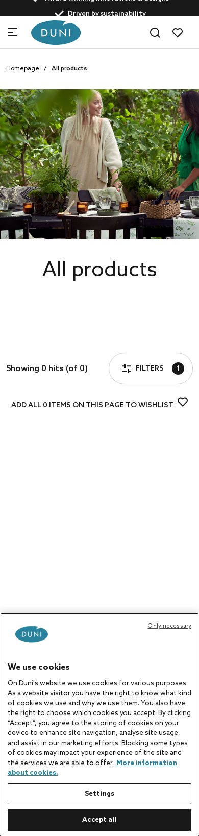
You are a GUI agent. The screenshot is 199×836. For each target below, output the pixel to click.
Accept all (99, 820)
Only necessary (169, 626)
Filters (38, 339)
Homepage (22, 68)
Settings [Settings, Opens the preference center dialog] (99, 794)
